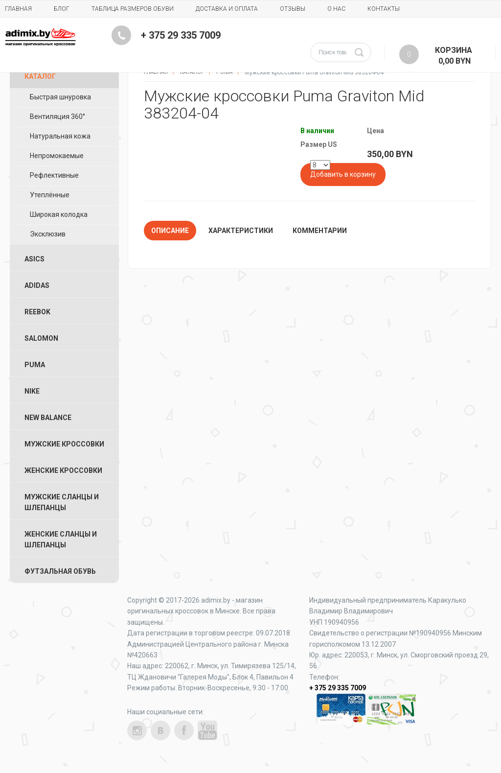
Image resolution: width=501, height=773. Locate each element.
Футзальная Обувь (60, 571)
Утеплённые (49, 195)
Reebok (37, 312)
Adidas (36, 285)
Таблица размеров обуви (132, 8)
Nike (32, 391)
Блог (61, 8)
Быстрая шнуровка (60, 97)
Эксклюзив (48, 234)
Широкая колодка (59, 214)
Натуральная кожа (60, 136)
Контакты (383, 8)
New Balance (47, 418)
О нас (336, 8)
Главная (18, 8)
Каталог (40, 76)
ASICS (34, 259)
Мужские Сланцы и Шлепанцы (61, 502)
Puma (34, 365)
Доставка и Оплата (227, 8)
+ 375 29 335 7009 (181, 35)
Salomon (41, 338)
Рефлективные (54, 175)
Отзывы (292, 8)
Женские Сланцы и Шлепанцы (60, 539)
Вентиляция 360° (57, 116)
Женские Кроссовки (63, 470)
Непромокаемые (57, 156)
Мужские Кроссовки (64, 444)
